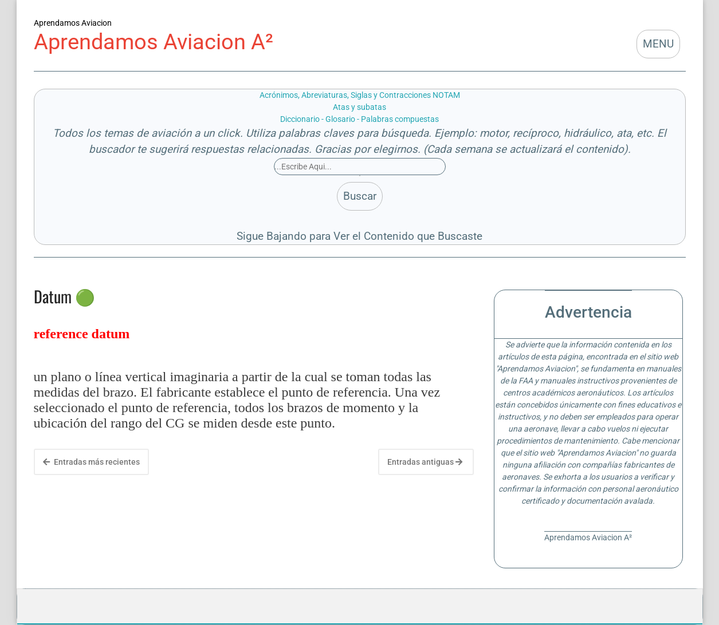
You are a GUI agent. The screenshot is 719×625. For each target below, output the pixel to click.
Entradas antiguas (424, 461)
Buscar (359, 196)
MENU (658, 44)
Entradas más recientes (91, 461)
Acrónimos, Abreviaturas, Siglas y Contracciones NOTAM (360, 95)
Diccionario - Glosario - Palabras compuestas (359, 119)
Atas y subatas (359, 107)
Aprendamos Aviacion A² (153, 41)
